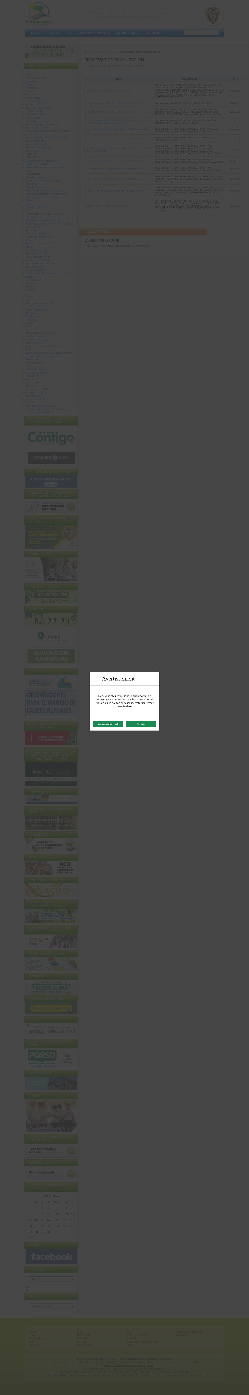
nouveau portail (108, 723)
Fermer (141, 723)
